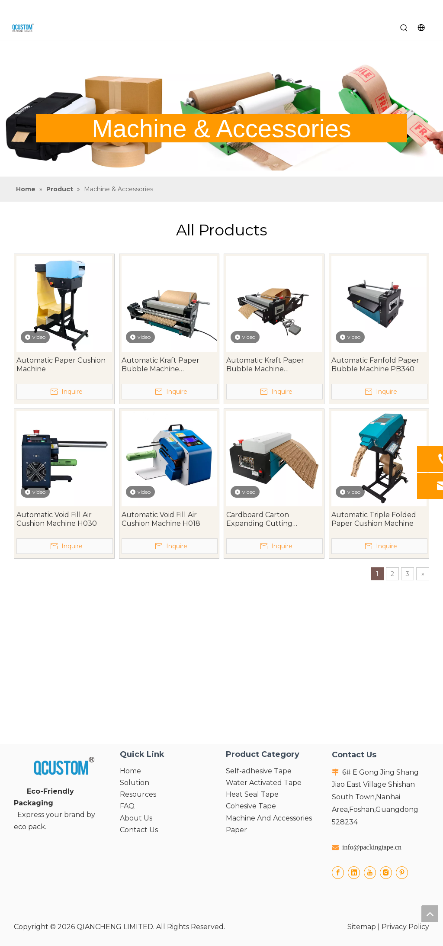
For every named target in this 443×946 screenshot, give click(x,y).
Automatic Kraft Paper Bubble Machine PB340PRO (160, 364)
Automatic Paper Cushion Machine (61, 364)
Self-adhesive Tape (259, 771)
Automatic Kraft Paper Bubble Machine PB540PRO (265, 364)
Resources (138, 794)
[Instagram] (386, 872)
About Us (136, 818)
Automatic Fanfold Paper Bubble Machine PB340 (375, 364)
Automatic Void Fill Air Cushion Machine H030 (56, 519)
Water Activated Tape (264, 783)
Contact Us (139, 830)
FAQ (127, 806)
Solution (134, 783)
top (429, 913)
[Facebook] (338, 872)
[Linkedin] (354, 872)
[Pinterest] (402, 872)
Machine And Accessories (269, 818)
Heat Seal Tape (252, 794)
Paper (236, 830)
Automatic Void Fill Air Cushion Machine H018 (161, 519)
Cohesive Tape (251, 806)
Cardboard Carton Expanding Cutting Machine (259, 519)
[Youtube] (370, 872)
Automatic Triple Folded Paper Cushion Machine (373, 519)
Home (130, 771)
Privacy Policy (405, 927)
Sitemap (361, 927)
